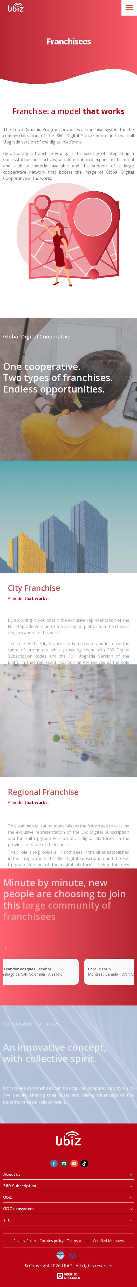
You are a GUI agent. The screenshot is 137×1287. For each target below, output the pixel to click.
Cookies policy (51, 1240)
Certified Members (108, 1240)
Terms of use (78, 1240)
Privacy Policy (24, 1240)
